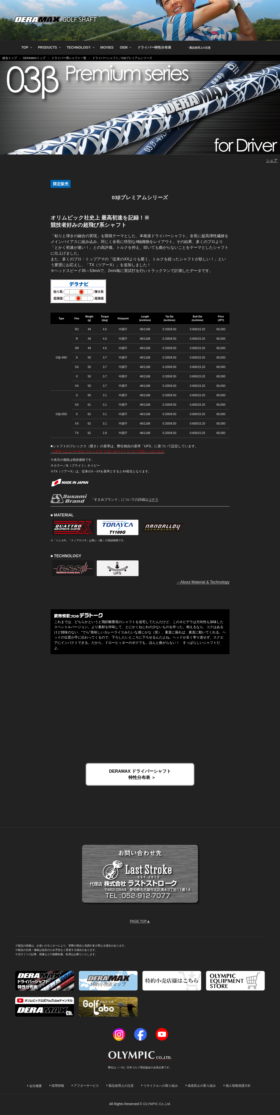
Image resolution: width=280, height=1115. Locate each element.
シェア (272, 160)
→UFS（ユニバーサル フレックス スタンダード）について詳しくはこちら (107, 451)
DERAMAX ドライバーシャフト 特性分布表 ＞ (140, 774)
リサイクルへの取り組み (160, 1085)
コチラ (153, 499)
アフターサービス (86, 1085)
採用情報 (58, 1085)
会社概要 (35, 1086)
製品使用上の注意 (121, 1085)
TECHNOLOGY (81, 47)
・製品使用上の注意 (199, 47)
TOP (27, 47)
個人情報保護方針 (238, 1085)
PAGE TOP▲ (140, 921)
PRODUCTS (50, 47)
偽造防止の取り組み (202, 1085)
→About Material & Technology (203, 582)
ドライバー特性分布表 (154, 47)
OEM (126, 47)
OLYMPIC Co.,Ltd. (157, 1104)
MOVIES (106, 47)
